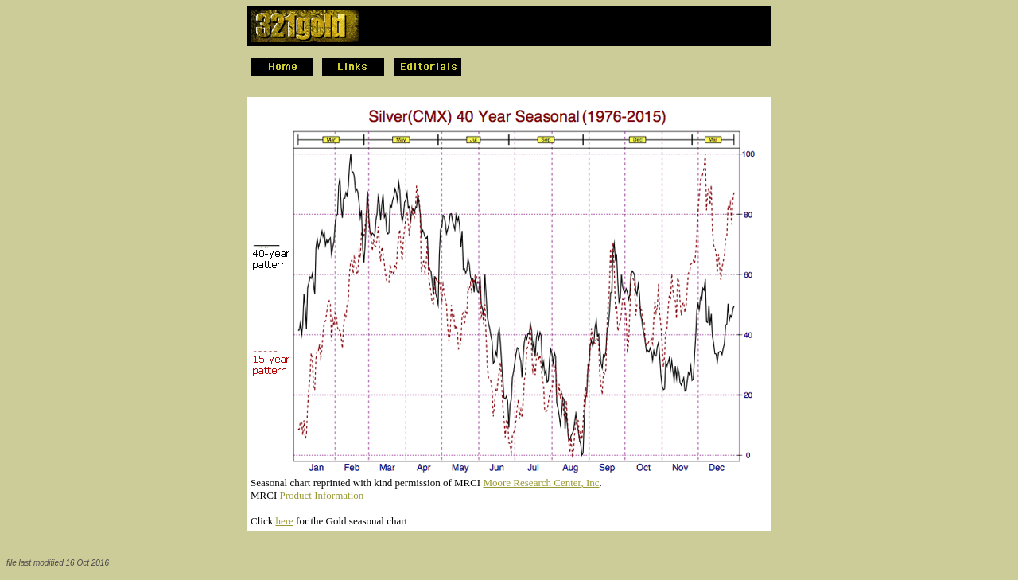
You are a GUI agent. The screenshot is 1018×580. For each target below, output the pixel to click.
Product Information (321, 495)
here (284, 521)
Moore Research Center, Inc (541, 483)
